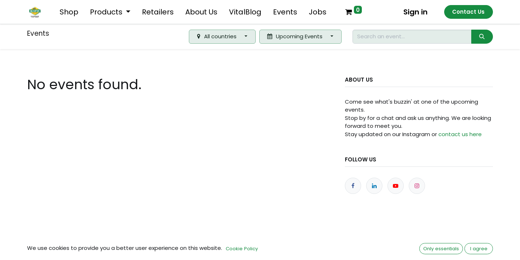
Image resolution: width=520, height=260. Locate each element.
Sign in (415, 12)
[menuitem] (69, 12)
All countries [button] (217, 36)
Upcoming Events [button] (295, 36)
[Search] (482, 37)
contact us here (460, 134)
